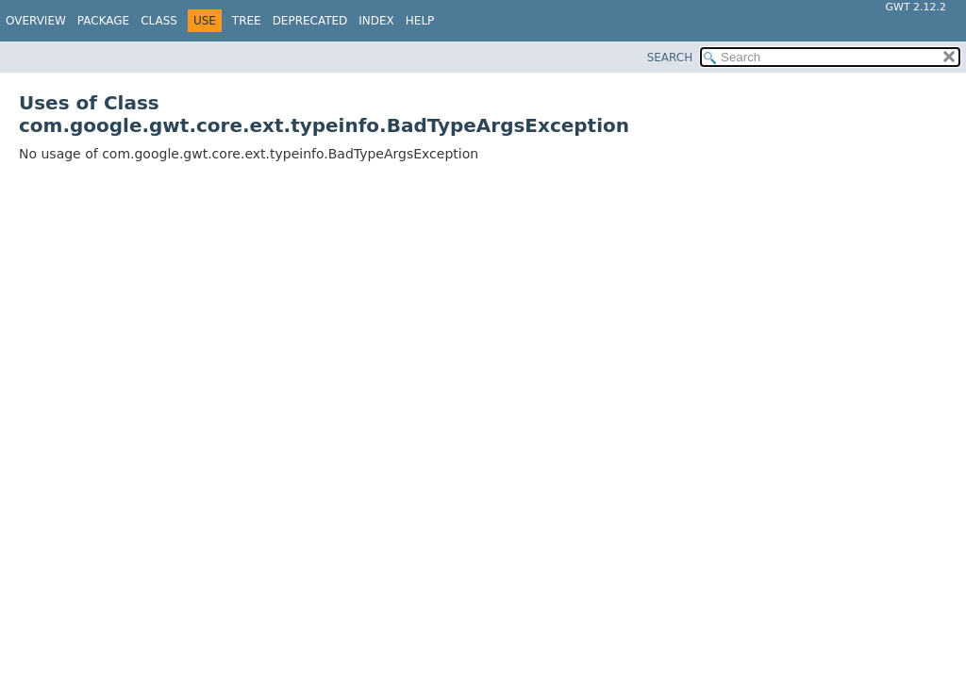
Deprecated (310, 20)
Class (159, 20)
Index (376, 20)
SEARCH (670, 57)
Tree (246, 20)
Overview (36, 20)
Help (420, 20)
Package (103, 20)
